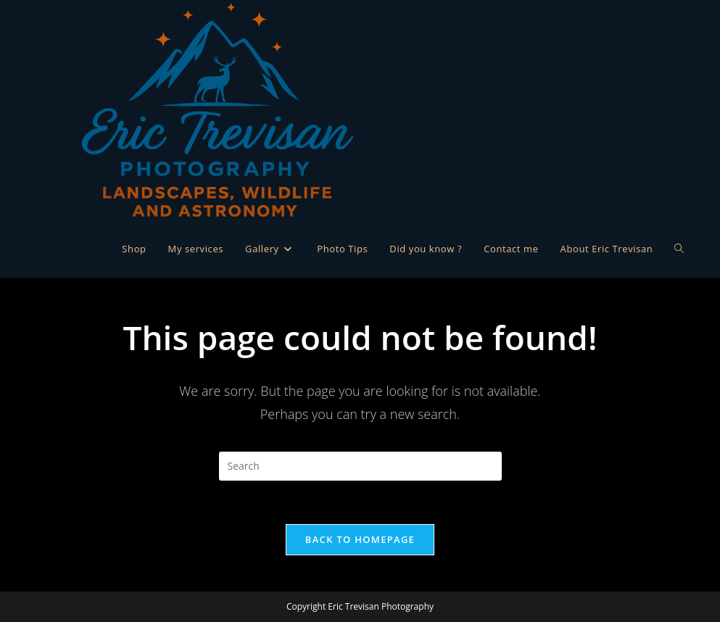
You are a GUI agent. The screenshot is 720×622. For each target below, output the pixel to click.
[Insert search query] (360, 466)
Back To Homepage (360, 539)
